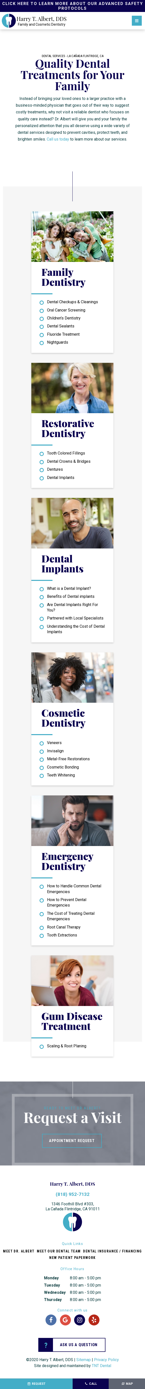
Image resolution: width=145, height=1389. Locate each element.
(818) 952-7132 (73, 1194)
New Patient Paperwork (72, 1258)
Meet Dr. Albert (18, 1251)
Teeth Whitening (61, 775)
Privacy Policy (106, 1359)
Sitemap (83, 1359)
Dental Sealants (60, 326)
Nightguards (57, 342)
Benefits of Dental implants (71, 596)
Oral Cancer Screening (66, 310)
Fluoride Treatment (63, 334)
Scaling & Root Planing (66, 1046)
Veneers (54, 742)
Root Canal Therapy (64, 927)
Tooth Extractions (62, 935)
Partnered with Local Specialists (75, 618)
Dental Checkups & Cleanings (72, 302)
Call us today (58, 139)
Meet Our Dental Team (59, 1251)
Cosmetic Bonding (63, 767)
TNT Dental (101, 1365)
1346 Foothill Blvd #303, (73, 1207)
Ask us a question (68, 1344)
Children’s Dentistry (64, 318)
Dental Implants (60, 477)
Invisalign (55, 751)
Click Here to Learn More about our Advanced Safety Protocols (72, 6)
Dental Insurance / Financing (112, 1251)
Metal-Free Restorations (68, 759)
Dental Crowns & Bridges (69, 461)
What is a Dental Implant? (69, 588)
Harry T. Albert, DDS (72, 1183)
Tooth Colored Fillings (66, 453)
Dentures (55, 469)
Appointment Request (72, 1140)
